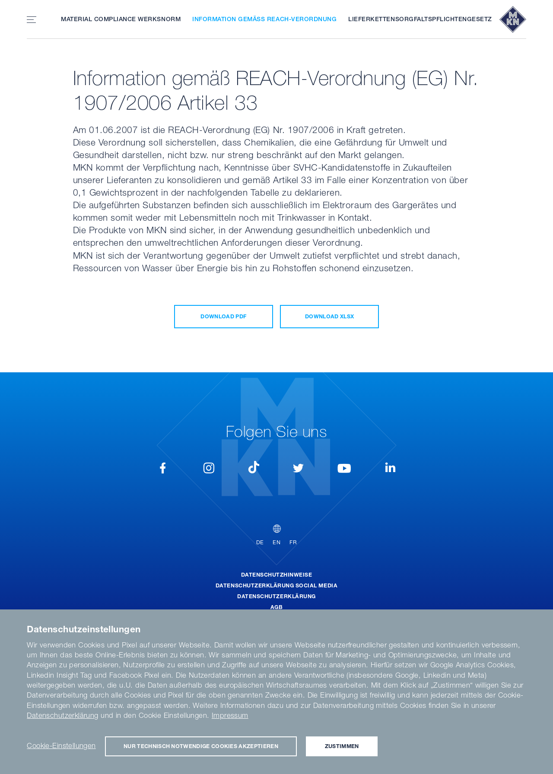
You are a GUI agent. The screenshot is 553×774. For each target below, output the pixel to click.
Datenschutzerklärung (276, 596)
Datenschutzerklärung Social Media (276, 585)
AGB (276, 607)
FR (293, 542)
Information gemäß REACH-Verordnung (264, 19)
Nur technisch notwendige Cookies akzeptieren (201, 746)
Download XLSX (329, 316)
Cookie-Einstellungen (61, 745)
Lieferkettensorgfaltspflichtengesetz (420, 19)
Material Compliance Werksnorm (121, 19)
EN (276, 542)
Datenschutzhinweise (276, 574)
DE (260, 542)
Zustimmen (342, 746)
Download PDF (223, 316)
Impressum (230, 715)
